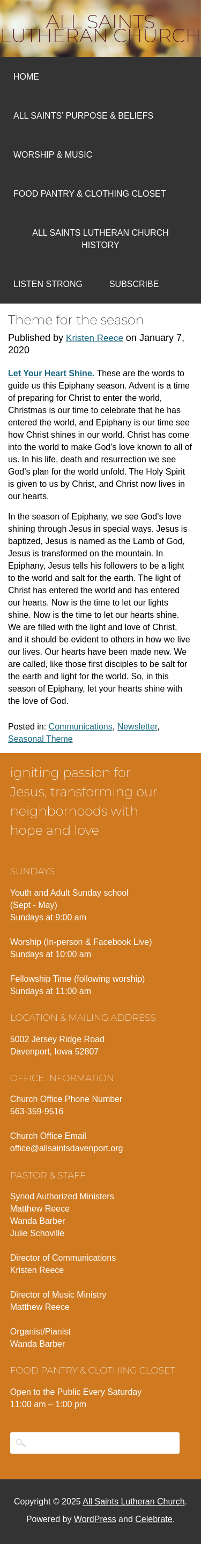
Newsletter (137, 726)
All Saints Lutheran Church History (100, 239)
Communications (81, 726)
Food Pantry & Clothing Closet (89, 193)
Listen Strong (48, 284)
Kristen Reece (94, 338)
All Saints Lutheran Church (100, 28)
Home (26, 76)
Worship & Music (52, 154)
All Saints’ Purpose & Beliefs (83, 115)
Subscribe (134, 284)
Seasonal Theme (40, 738)
